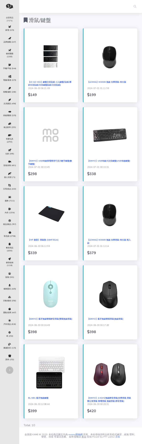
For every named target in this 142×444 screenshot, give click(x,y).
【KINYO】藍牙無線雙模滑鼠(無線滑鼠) (105, 319)
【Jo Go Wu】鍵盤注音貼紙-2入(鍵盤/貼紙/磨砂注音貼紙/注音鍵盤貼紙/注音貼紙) (49, 84)
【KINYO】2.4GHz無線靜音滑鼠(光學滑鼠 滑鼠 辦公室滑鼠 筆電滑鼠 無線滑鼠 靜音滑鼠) (109, 400)
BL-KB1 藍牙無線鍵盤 (38, 398)
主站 (117, 436)
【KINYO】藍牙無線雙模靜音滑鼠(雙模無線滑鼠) (50, 319)
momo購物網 (75, 434)
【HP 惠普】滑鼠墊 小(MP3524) (43, 240)
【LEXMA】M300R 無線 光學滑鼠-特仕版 (106, 82)
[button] (135, 6)
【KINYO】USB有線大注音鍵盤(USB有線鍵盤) (108, 161)
